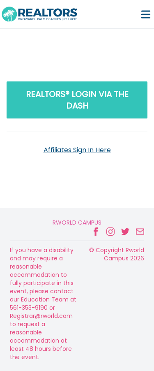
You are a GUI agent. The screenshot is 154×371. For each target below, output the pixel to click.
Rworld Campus (77, 222)
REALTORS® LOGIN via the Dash (77, 99)
